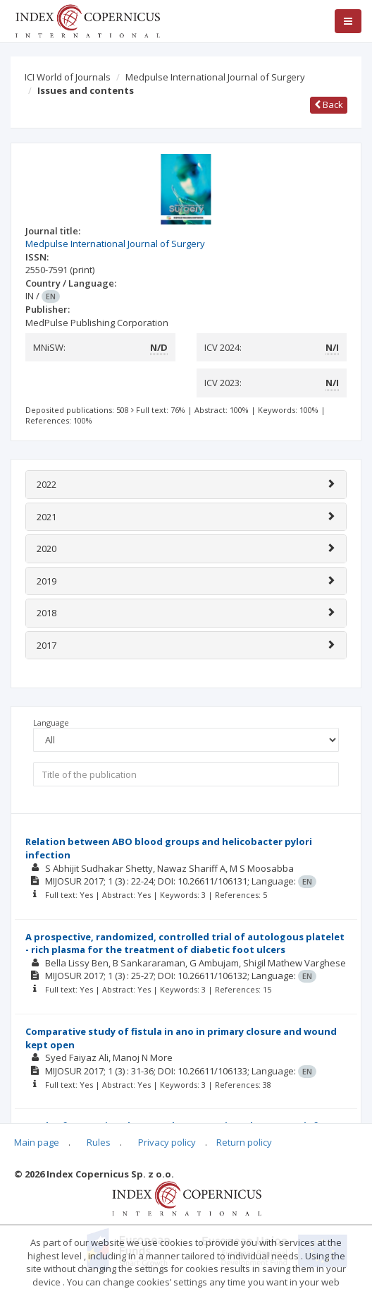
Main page (36, 1142)
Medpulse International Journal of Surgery (215, 77)
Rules (99, 1142)
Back (328, 104)
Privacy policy (167, 1142)
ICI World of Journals (68, 77)
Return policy (244, 1142)
